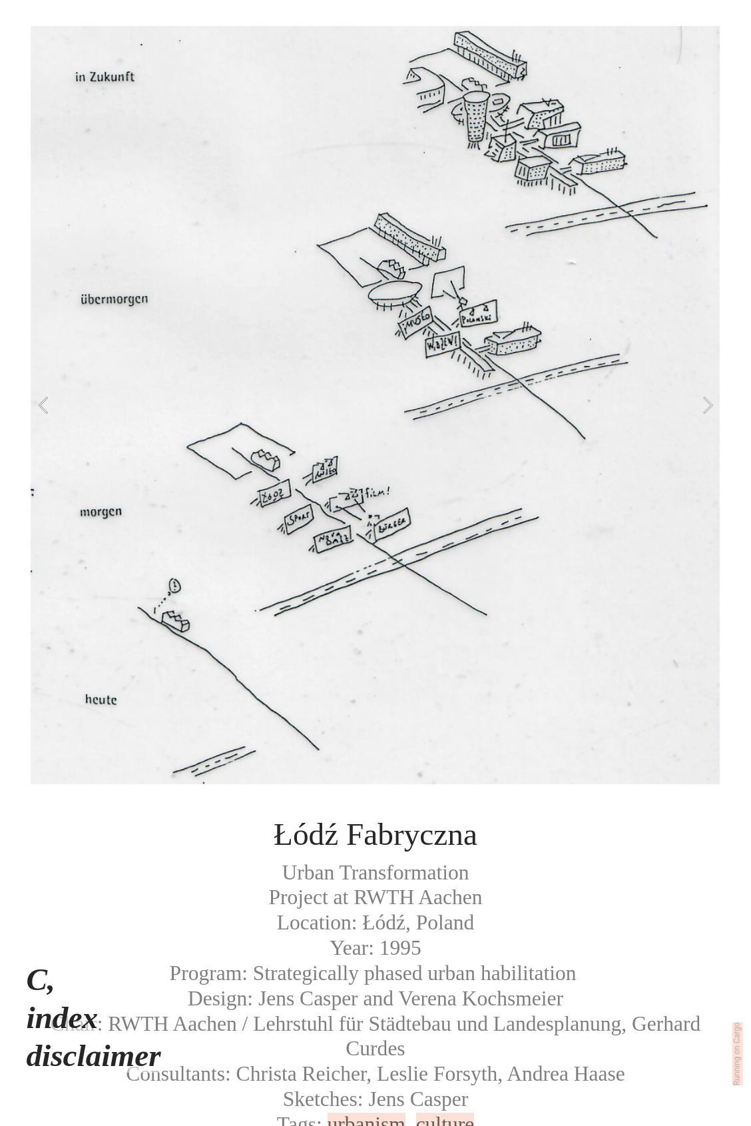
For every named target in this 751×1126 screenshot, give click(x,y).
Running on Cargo (737, 1054)
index (62, 1017)
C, (40, 979)
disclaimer (93, 1055)
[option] (375, 405)
